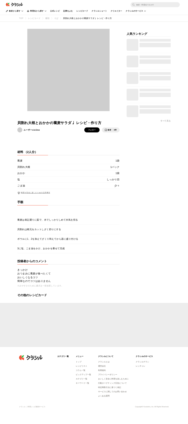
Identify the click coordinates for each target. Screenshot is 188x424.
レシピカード (82, 11)
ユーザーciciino (32, 130)
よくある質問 (104, 396)
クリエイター (116, 11)
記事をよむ (68, 11)
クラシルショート (99, 11)
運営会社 (102, 366)
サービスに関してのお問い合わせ (112, 391)
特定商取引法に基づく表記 (109, 387)
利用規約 (102, 370)
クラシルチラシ (142, 362)
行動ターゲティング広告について (112, 383)
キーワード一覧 (82, 383)
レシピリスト (81, 366)
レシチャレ (140, 366)
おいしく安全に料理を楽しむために (113, 379)
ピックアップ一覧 (83, 374)
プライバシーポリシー (107, 374)
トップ (79, 362)
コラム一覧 (80, 370)
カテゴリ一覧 (81, 379)
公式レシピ (55, 11)
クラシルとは (104, 362)
